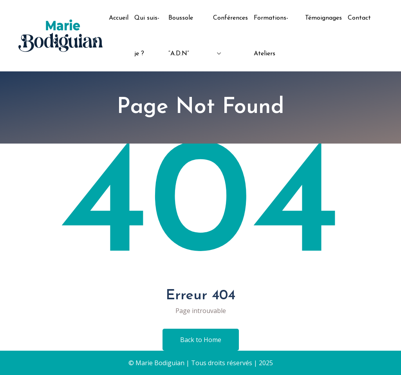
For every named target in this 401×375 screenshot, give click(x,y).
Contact (359, 18)
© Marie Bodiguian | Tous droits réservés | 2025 (200, 363)
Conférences (230, 18)
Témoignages (323, 18)
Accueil (118, 18)
